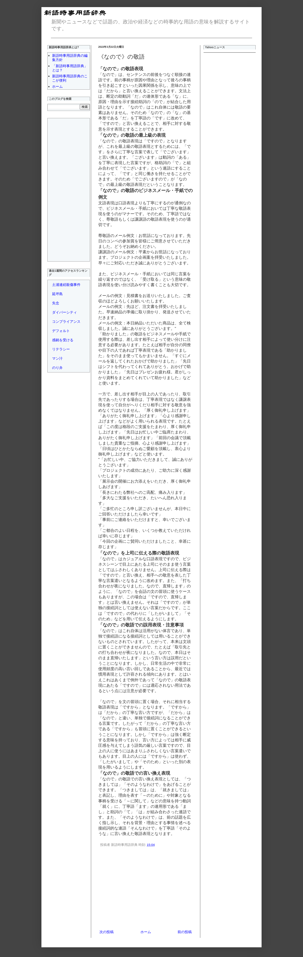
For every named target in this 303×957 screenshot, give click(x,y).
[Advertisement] (145, 889)
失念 (55, 303)
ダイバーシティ (64, 312)
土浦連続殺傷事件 (66, 285)
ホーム (145, 932)
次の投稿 (106, 932)
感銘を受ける (62, 340)
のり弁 (57, 368)
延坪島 (57, 294)
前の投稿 (185, 932)
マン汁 (57, 358)
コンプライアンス (66, 321)
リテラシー (61, 349)
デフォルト (61, 331)
